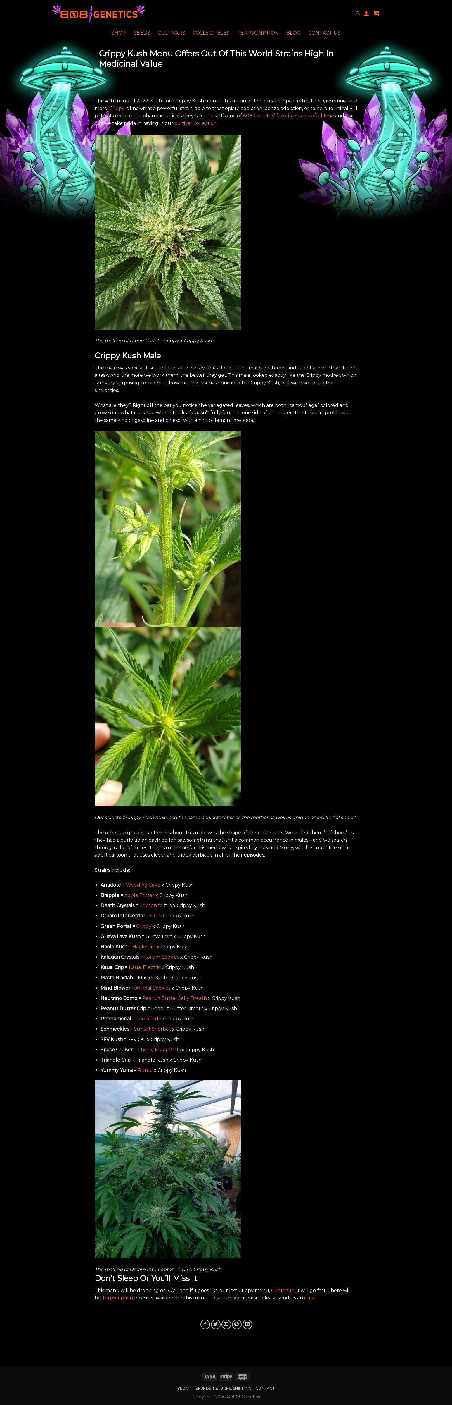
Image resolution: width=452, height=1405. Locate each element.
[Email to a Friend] (226, 1324)
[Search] (357, 13)
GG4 (155, 916)
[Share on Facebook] (205, 1324)
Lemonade (148, 1018)
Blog (293, 33)
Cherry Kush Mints (159, 1050)
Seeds (142, 33)
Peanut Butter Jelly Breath (174, 998)
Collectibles (211, 33)
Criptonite (151, 905)
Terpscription (258, 33)
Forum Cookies (161, 957)
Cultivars (171, 33)
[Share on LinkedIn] (247, 1324)
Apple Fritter (139, 895)
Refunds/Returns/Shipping (222, 1388)
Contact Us (324, 33)
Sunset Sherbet (152, 1029)
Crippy (116, 108)
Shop (118, 33)
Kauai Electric (145, 967)
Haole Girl (143, 947)
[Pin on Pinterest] (237, 1324)
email (310, 1298)
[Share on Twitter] (216, 1324)
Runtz (145, 1070)
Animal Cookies (152, 988)
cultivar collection (195, 123)
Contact (265, 1388)
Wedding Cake (143, 885)
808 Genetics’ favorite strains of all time (288, 115)
